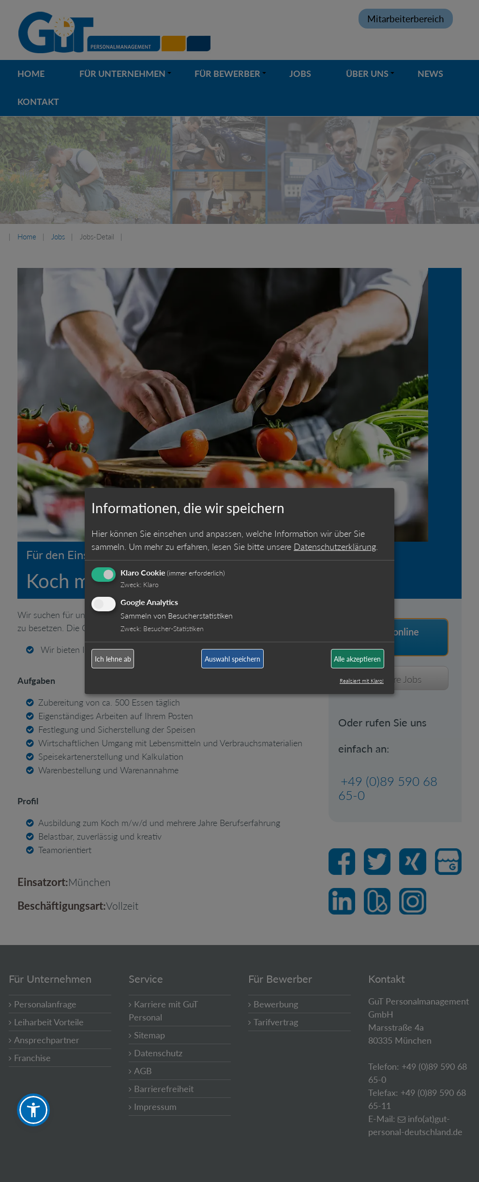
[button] (33, 1110)
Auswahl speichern (232, 659)
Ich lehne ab (113, 659)
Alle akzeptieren (357, 659)
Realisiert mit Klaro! (362, 681)
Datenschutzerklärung (335, 546)
